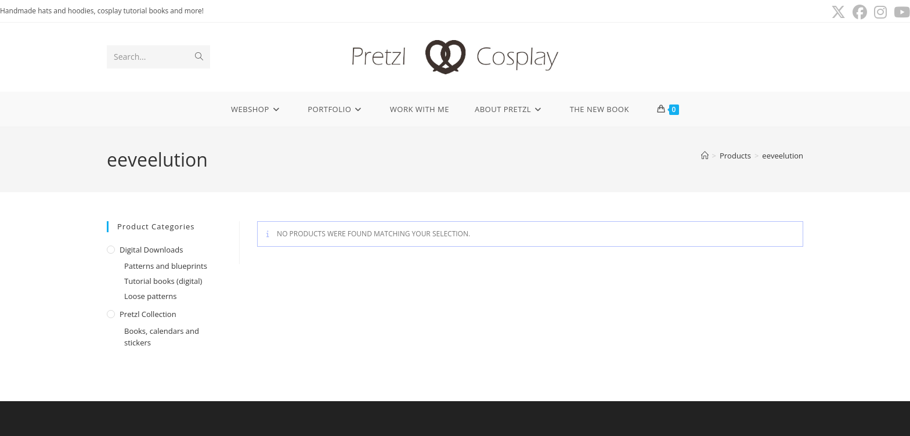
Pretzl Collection (148, 314)
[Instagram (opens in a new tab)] (880, 12)
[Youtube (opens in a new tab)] (900, 12)
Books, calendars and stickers (161, 337)
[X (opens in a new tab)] (838, 12)
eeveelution (782, 155)
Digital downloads (151, 249)
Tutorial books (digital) (163, 281)
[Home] (705, 155)
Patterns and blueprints (165, 266)
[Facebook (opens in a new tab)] (860, 12)
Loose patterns (150, 296)
